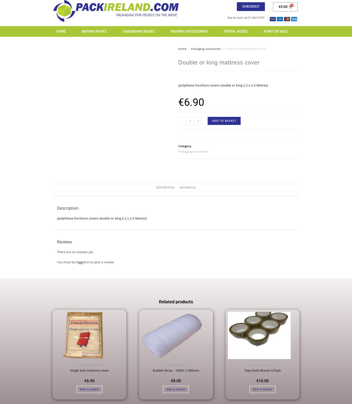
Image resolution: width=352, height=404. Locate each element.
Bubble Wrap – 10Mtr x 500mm (176, 370)
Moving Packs (94, 31)
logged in (82, 262)
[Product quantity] (190, 121)
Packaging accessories (206, 49)
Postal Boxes (236, 31)
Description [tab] (165, 187)
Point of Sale (275, 31)
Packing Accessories (189, 31)
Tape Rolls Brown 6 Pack (262, 370)
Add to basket (224, 121)
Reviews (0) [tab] (188, 187)
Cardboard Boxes (138, 31)
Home (61, 31)
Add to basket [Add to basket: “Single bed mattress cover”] (89, 389)
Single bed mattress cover (89, 370)
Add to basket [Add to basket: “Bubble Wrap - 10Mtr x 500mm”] (176, 389)
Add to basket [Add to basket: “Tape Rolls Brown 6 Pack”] (262, 389)
